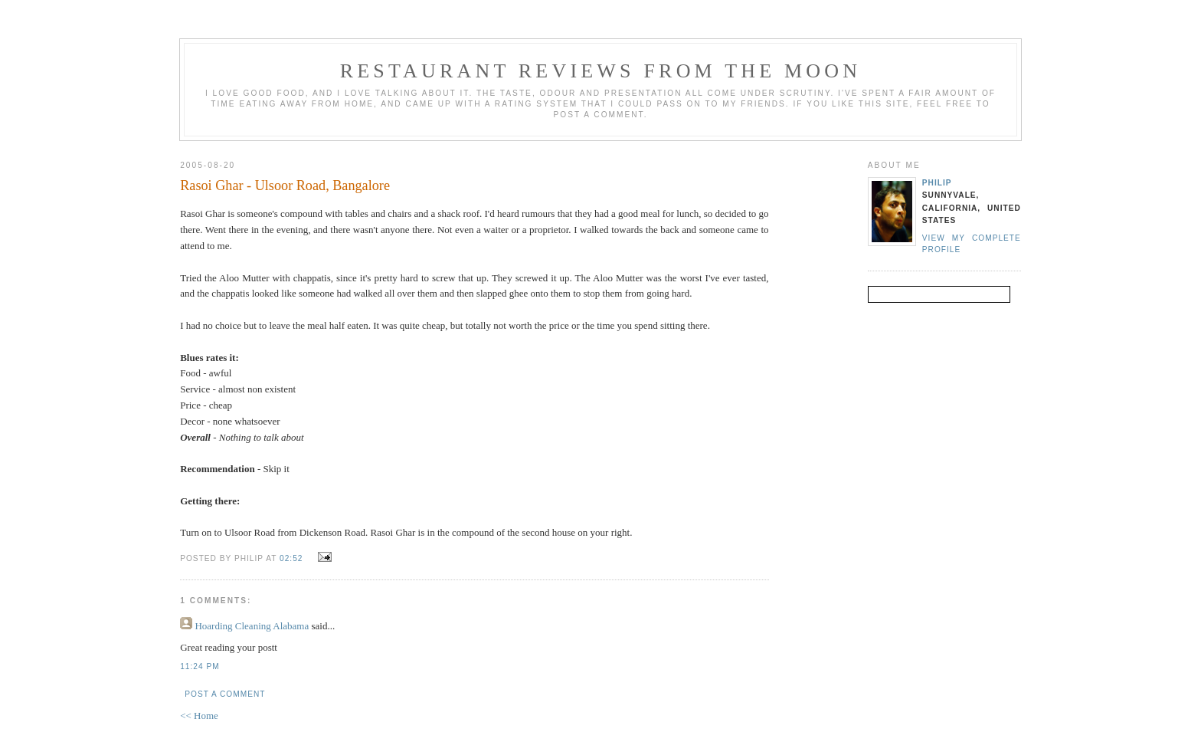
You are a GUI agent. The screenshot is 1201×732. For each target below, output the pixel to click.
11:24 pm (199, 666)
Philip (937, 183)
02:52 (291, 558)
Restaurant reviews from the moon (601, 71)
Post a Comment (225, 694)
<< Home (199, 715)
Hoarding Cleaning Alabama (252, 626)
